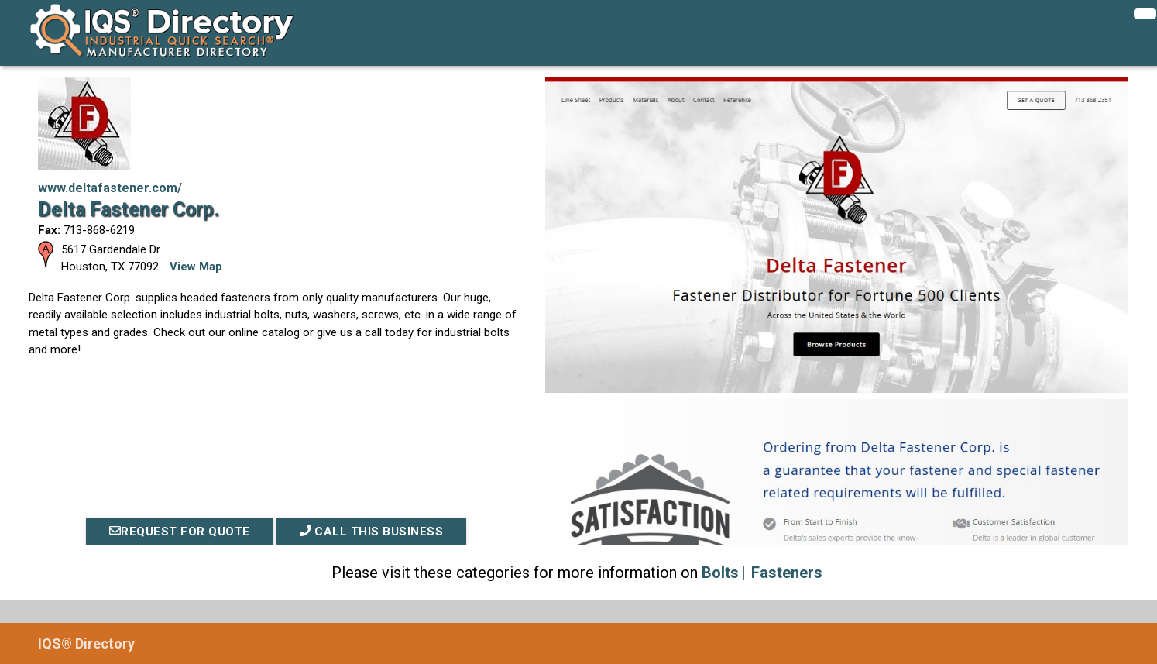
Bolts (720, 572)
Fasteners (786, 572)
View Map (196, 267)
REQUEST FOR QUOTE (179, 531)
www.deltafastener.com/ (110, 188)
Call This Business (372, 531)
